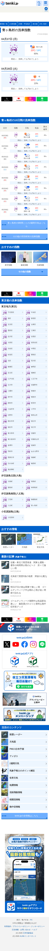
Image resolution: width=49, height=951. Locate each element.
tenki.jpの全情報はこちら (26, 816)
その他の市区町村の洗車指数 (26, 236)
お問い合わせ (25, 930)
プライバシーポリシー (21, 926)
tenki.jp (10, 3)
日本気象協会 (28, 933)
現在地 (46, 11)
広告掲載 (15, 930)
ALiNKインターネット (28, 936)
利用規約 (7, 926)
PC (31, 920)
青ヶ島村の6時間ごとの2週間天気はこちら (26, 224)
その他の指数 (24, 272)
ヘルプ (34, 930)
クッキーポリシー (38, 926)
